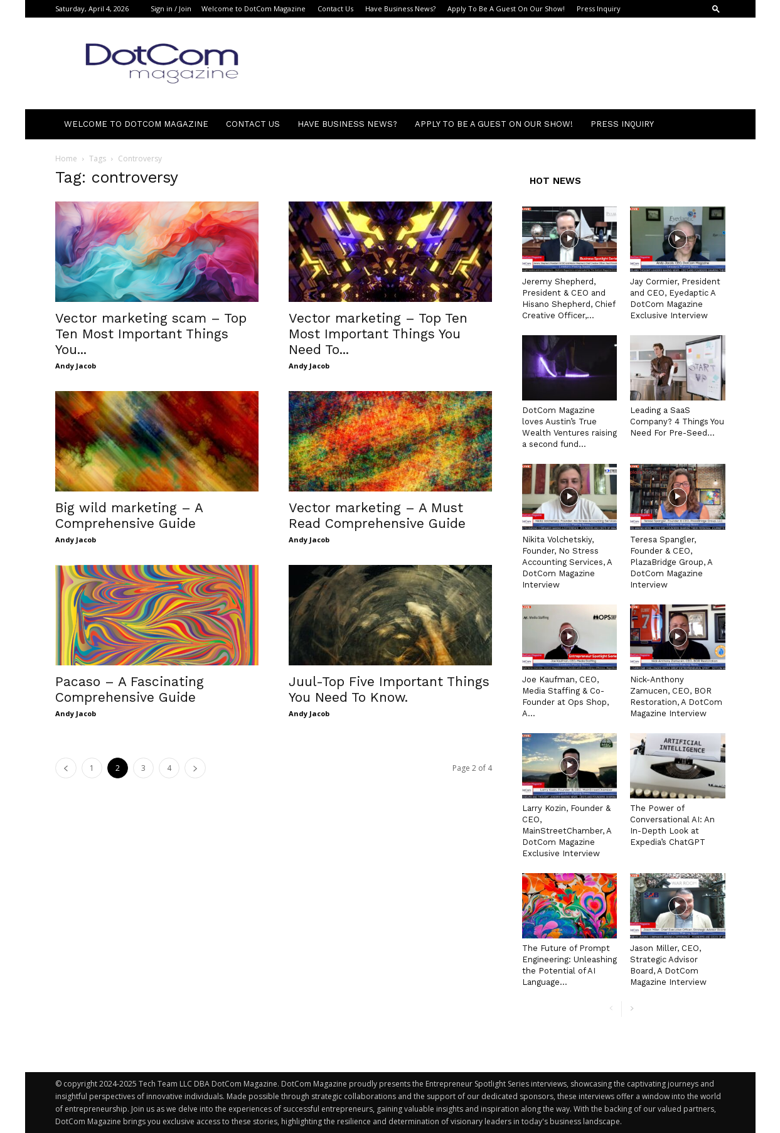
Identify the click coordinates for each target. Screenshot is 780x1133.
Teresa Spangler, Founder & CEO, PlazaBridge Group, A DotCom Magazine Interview (671, 562)
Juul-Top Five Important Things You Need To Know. (389, 689)
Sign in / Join (171, 8)
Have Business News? (400, 8)
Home (66, 158)
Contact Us (335, 8)
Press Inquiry (599, 8)
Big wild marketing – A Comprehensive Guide (129, 515)
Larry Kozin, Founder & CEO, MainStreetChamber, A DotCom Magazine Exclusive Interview (566, 830)
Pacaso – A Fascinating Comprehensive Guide (129, 689)
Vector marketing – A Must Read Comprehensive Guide (377, 515)
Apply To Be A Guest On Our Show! (506, 8)
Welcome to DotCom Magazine (253, 8)
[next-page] (195, 768)
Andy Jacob (75, 365)
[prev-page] (66, 768)
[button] (716, 8)
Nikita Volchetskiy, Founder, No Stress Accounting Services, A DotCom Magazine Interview (567, 562)
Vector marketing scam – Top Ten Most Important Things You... (151, 333)
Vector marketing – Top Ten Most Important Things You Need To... (378, 333)
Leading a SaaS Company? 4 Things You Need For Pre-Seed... (677, 421)
